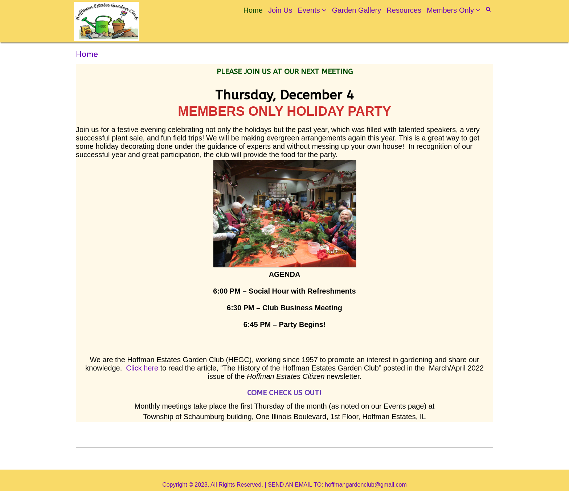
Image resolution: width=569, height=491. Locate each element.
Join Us (280, 10)
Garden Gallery (356, 10)
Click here (142, 368)
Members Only (450, 10)
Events (309, 10)
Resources (403, 10)
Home (253, 10)
